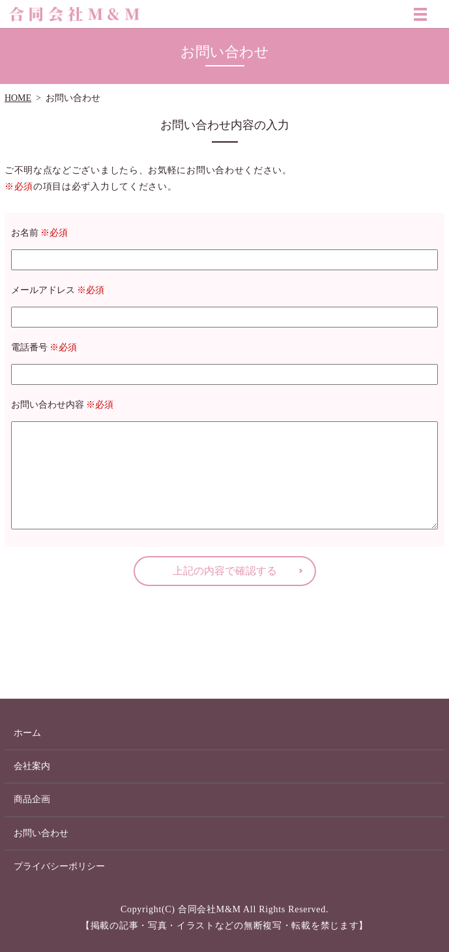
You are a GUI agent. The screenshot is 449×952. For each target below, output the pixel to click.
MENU (420, 17)
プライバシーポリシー (59, 866)
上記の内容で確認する (225, 570)
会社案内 (32, 766)
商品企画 (32, 799)
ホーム (27, 733)
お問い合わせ (41, 833)
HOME (18, 98)
